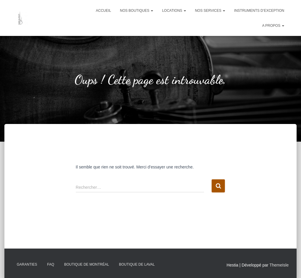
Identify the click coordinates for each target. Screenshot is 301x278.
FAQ (50, 264)
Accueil (103, 11)
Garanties (27, 264)
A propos (273, 26)
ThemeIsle (279, 265)
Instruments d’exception (259, 11)
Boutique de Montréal (86, 264)
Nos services (210, 11)
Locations (174, 11)
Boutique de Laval (137, 264)
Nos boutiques (136, 11)
